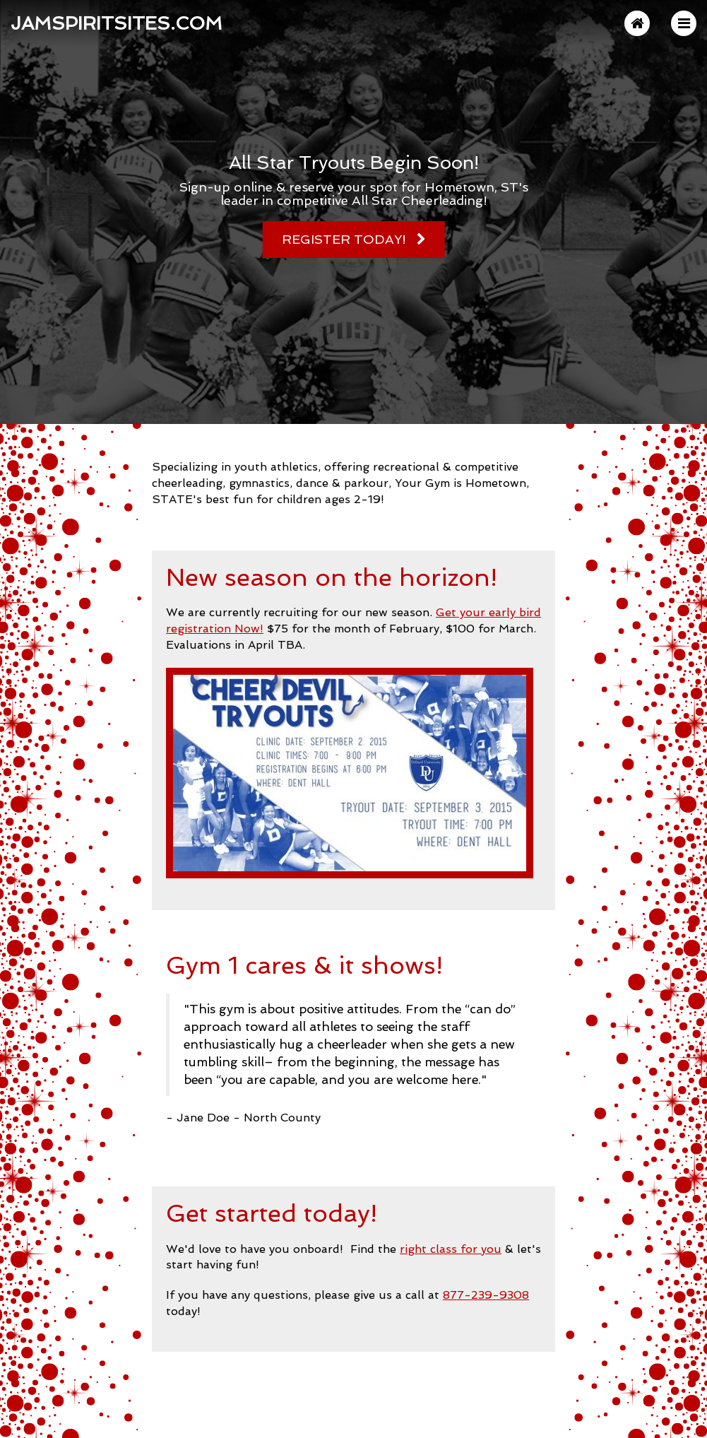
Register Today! (344, 239)
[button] (683, 23)
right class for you (450, 1249)
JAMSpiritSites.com (116, 23)
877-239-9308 (486, 1295)
